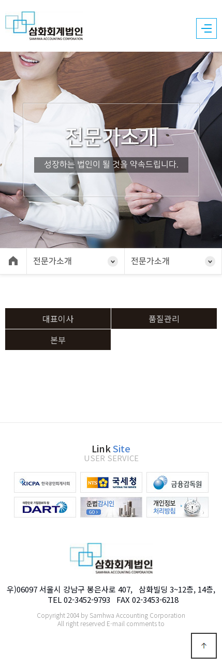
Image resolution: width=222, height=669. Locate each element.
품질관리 (164, 318)
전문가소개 (52, 261)
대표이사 (57, 318)
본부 (58, 339)
